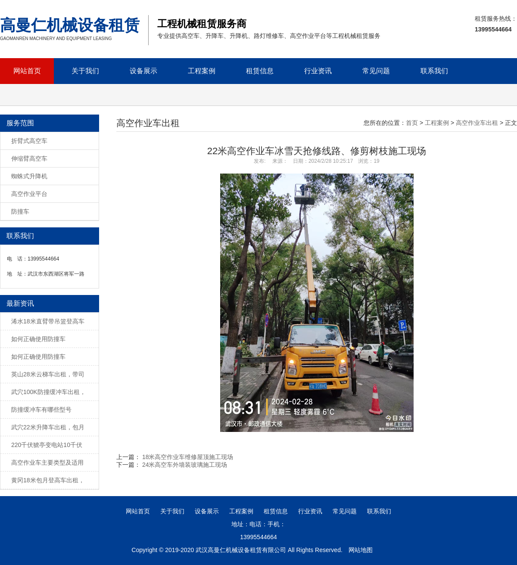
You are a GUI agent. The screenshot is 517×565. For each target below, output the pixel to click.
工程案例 (201, 71)
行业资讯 (318, 71)
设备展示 (143, 71)
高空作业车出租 (477, 122)
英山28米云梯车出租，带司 (47, 374)
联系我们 (434, 71)
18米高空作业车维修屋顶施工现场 (188, 456)
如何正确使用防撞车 (38, 338)
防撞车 (20, 211)
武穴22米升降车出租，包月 (47, 427)
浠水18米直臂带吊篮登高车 (47, 321)
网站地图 (361, 549)
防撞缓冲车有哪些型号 (41, 409)
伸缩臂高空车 (29, 158)
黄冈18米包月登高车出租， (47, 480)
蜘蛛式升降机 (29, 176)
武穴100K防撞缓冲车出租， (48, 391)
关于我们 (85, 71)
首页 (412, 122)
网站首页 (27, 71)
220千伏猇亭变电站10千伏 (46, 444)
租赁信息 (260, 71)
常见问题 (376, 71)
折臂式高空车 (29, 140)
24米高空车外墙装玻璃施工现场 (184, 464)
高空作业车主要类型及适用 (47, 462)
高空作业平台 (29, 193)
